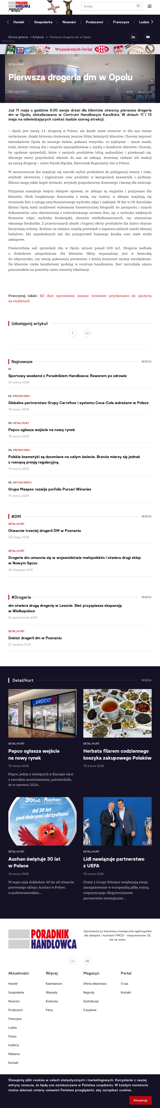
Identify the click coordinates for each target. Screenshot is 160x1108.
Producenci (94, 22)
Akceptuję (141, 1100)
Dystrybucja (91, 1001)
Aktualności (22, 482)
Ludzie (144, 22)
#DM (129, 92)
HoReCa (13, 1045)
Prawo (12, 1036)
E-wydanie (89, 1010)
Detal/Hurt (21, 423)
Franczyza (121, 22)
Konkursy (52, 1001)
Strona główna (18, 37)
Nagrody (88, 992)
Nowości (69, 22)
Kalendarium (54, 983)
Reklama (14, 1054)
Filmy (49, 1010)
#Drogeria (145, 92)
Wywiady (51, 992)
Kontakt (13, 1062)
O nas (124, 983)
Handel (18, 22)
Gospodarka (43, 22)
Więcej (147, 361)
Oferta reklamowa (94, 983)
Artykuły (38, 37)
